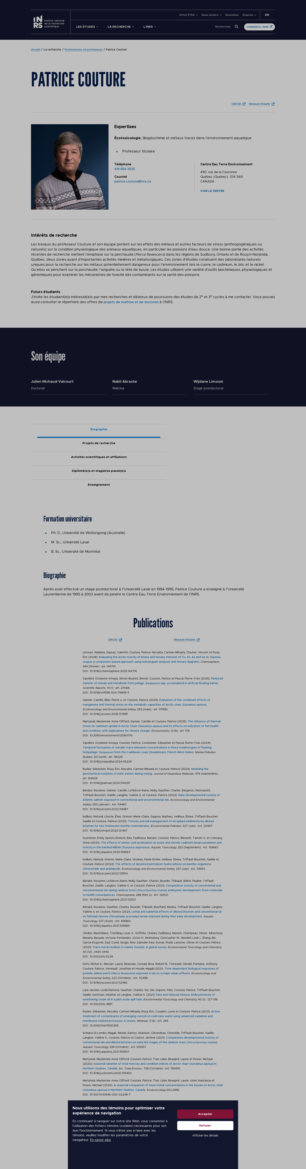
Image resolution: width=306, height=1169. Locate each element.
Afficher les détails (230, 1152)
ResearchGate (258, 104)
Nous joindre (210, 15)
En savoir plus (138, 1149)
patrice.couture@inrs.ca (132, 181)
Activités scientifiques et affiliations (153, 431)
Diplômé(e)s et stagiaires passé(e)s (201, 431)
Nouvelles (232, 15)
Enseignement (250, 429)
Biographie (55, 429)
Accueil (36, 49)
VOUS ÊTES (187, 15)
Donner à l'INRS (258, 27)
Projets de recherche (104, 429)
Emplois (248, 15)
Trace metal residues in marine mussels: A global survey (129, 893)
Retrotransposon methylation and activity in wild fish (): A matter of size (147, 1096)
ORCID (233, 104)
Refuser (230, 1142)
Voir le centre (212, 191)
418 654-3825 (124, 169)
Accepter (230, 1130)
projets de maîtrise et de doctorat (132, 302)
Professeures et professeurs (84, 49)
